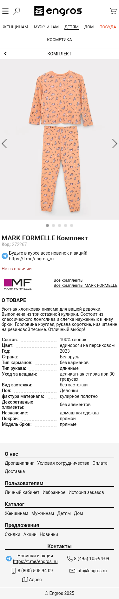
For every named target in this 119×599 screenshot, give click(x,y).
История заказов (86, 492)
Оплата (100, 463)
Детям (64, 513)
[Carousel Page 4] (65, 225)
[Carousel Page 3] (59, 225)
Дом (78, 513)
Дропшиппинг (19, 463)
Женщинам (16, 513)
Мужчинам (42, 513)
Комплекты (59, 54)
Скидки (12, 534)
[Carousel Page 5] (71, 225)
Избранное (54, 492)
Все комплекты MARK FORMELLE (85, 285)
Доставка (15, 471)
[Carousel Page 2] (53, 225)
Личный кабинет (22, 492)
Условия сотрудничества (63, 463)
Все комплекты (68, 280)
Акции (29, 534)
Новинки (49, 534)
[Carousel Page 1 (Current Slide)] (47, 225)
